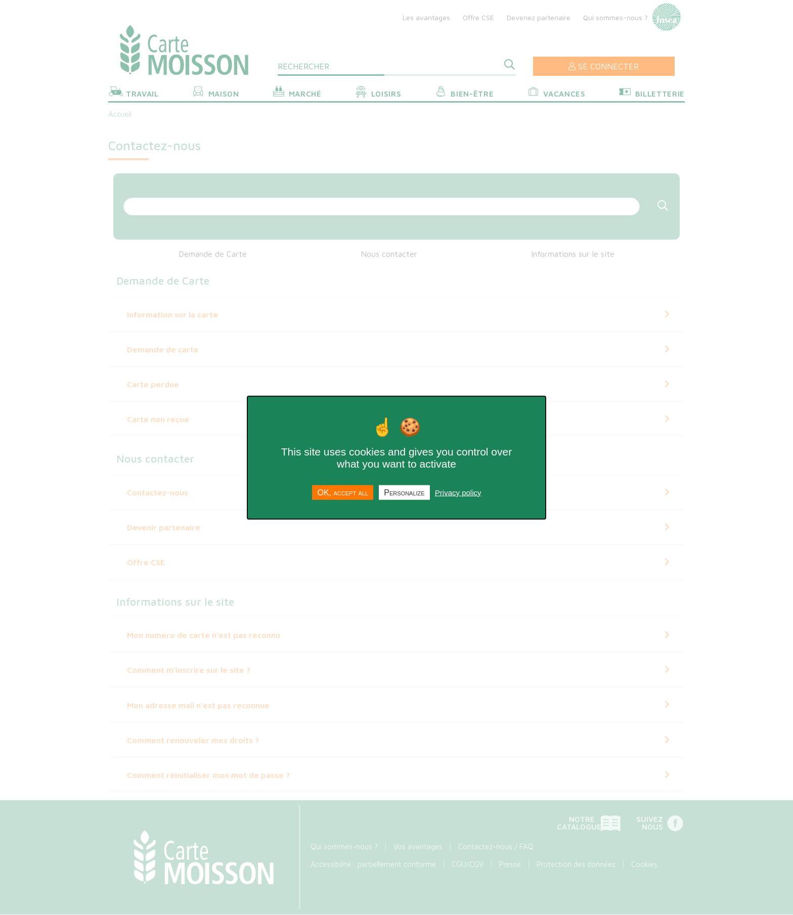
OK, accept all (342, 492)
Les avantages (426, 17)
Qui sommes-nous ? (615, 17)
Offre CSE (478, 17)
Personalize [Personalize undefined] (404, 492)
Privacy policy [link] (458, 492)
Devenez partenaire (538, 17)
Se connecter (603, 66)
